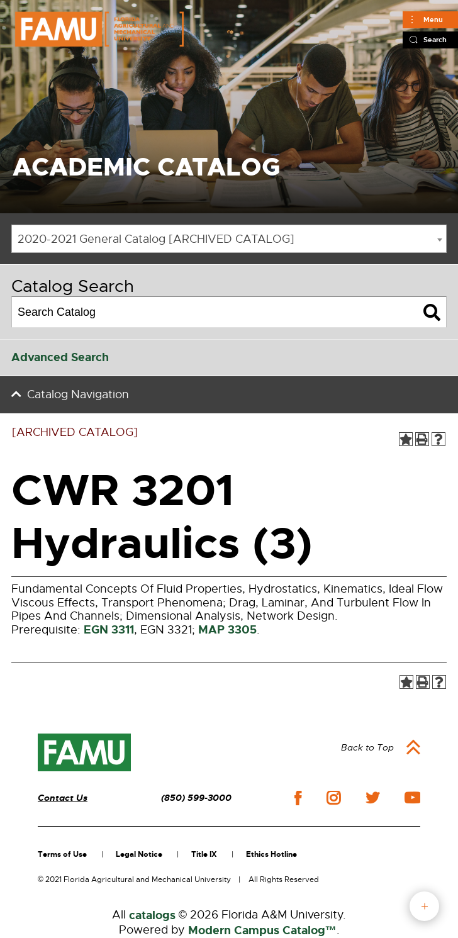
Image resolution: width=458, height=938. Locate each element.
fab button (424, 906)
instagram (333, 798)
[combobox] (229, 239)
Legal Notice (139, 854)
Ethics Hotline (271, 854)
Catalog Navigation (78, 394)
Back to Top (367, 747)
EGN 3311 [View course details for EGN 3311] (109, 629)
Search (435, 39)
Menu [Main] (433, 19)
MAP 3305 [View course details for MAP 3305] (227, 629)
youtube (412, 797)
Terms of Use (62, 854)
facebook (297, 798)
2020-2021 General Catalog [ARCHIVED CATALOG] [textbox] (156, 239)
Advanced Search (60, 357)
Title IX (204, 854)
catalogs (152, 915)
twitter (372, 797)
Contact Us (62, 798)
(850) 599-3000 (196, 798)
